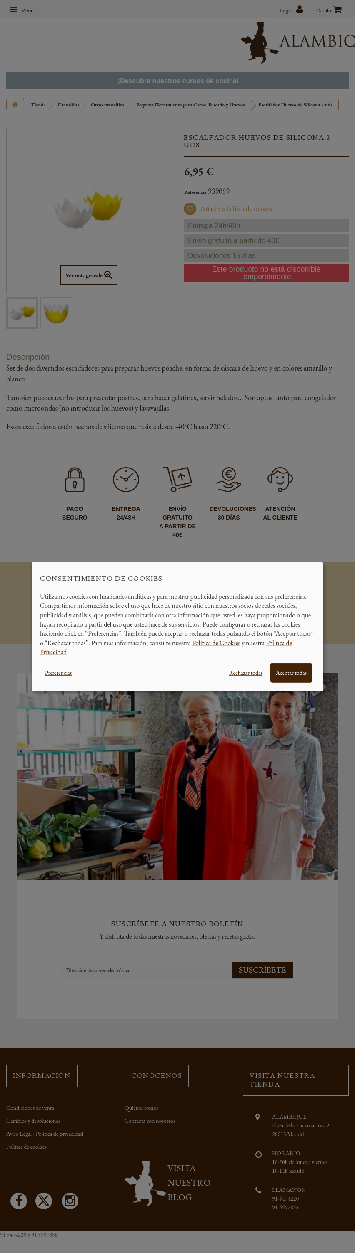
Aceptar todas (291, 672)
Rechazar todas (245, 672)
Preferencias (58, 672)
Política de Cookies (216, 642)
